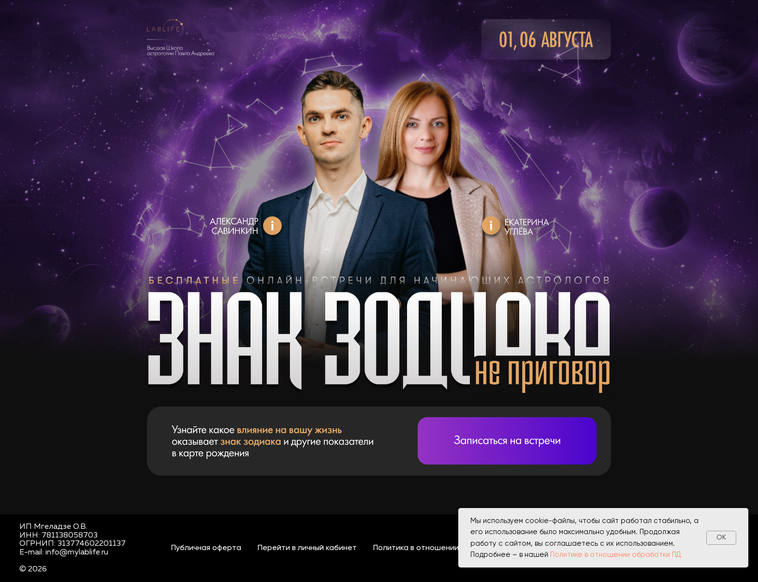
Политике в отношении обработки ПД (616, 554)
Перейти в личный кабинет (307, 548)
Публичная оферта (206, 548)
